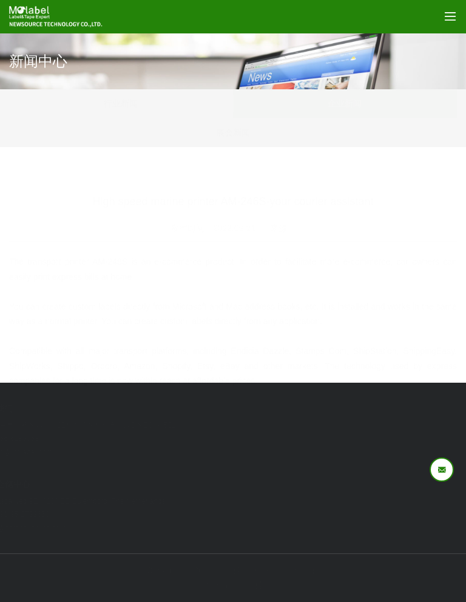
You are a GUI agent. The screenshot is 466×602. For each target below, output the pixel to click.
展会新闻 (233, 132)
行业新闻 (121, 103)
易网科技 (254, 585)
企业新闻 (345, 103)
